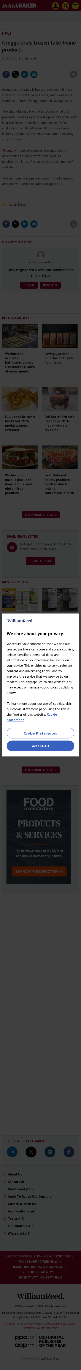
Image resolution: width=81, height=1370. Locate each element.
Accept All (40, 746)
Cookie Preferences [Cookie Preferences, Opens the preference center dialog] (40, 733)
